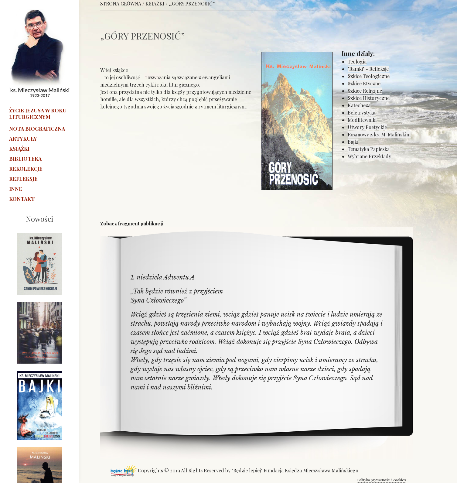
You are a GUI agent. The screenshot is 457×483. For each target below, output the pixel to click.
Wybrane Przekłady (369, 156)
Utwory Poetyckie (367, 127)
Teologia (357, 61)
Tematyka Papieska (369, 149)
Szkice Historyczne (369, 98)
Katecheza (359, 105)
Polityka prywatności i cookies (381, 479)
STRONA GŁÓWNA (120, 3)
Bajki (353, 142)
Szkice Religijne (365, 90)
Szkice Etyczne (364, 83)
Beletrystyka (361, 112)
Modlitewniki (362, 120)
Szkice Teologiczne (369, 76)
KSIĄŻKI (155, 3)
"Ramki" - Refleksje (368, 69)
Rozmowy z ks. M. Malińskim (379, 134)
